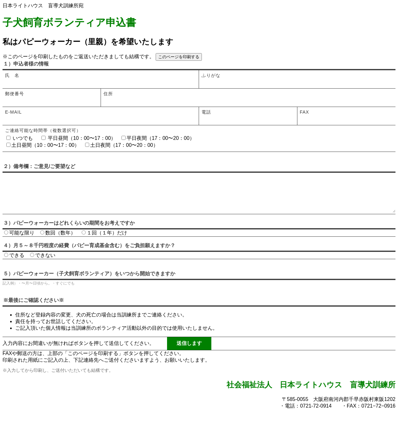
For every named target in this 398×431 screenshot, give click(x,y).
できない (42, 264)
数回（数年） (58, 241)
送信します (189, 352)
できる (14, 264)
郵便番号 (14, 93)
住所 (108, 93)
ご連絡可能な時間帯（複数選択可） (43, 130)
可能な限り (19, 241)
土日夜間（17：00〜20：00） (121, 145)
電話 (206, 112)
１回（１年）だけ (104, 241)
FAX (304, 112)
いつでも (19, 138)
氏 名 (12, 75)
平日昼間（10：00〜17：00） (78, 138)
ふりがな (211, 75)
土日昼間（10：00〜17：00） (42, 145)
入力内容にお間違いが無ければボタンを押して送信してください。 (78, 352)
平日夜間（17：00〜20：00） (158, 138)
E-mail (13, 112)
